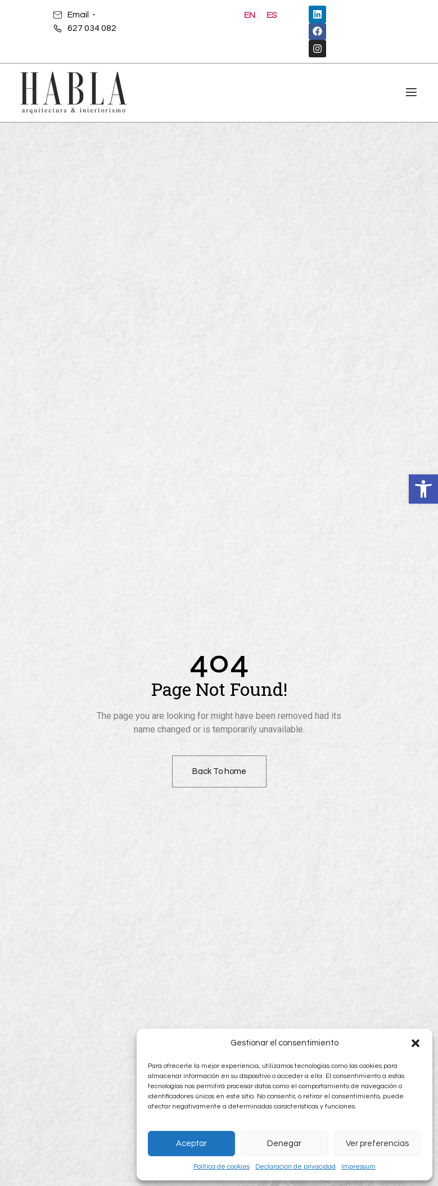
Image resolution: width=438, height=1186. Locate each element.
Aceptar (191, 1143)
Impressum (358, 1166)
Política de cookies (221, 1166)
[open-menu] (410, 94)
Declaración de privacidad (295, 1166)
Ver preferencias (377, 1143)
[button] (423, 489)
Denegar (284, 1143)
